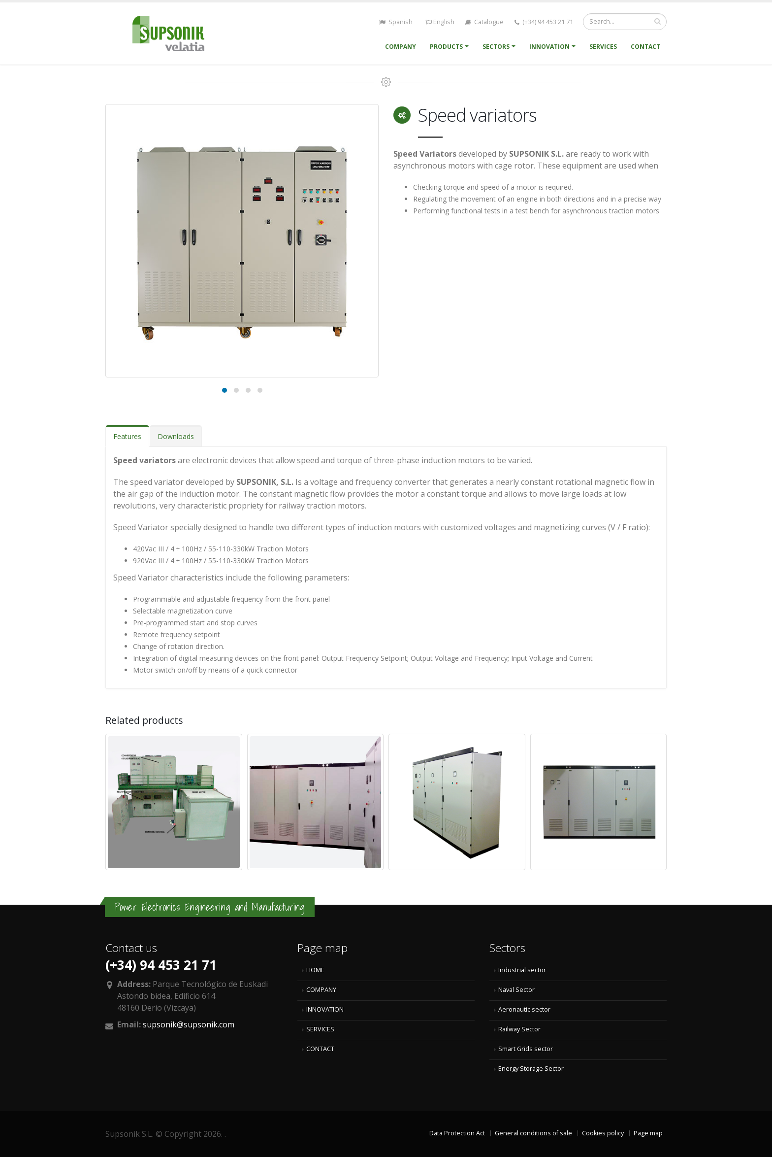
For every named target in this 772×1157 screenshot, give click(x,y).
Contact (645, 46)
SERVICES (320, 1029)
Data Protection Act (457, 1133)
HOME (315, 970)
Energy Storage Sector (531, 1068)
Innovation (549, 46)
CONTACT (320, 1049)
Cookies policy (603, 1133)
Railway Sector (519, 1029)
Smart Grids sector (525, 1049)
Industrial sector (522, 970)
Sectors (496, 46)
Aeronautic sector (524, 1009)
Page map (648, 1133)
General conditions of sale (533, 1133)
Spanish (396, 22)
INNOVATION (325, 1009)
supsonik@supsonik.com (188, 1024)
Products (446, 46)
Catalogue (484, 22)
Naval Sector (516, 990)
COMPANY (321, 990)
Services (603, 46)
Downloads (176, 436)
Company (400, 46)
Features (127, 436)
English (438, 22)
